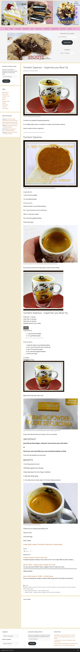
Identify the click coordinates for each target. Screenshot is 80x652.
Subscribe (67, 42)
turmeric (43, 587)
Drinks (26, 585)
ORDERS (11, 28)
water (31, 589)
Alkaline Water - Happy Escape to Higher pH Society (39, 565)
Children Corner (39, 28)
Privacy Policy (63, 28)
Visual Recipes (18, 28)
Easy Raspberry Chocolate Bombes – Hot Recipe (64, 635)
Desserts (4, 97)
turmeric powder (71, 587)
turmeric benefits (51, 587)
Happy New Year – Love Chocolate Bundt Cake (64, 645)
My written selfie (55, 28)
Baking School (25, 28)
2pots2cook (4, 122)
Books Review (46, 28)
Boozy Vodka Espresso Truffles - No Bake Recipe (38, 576)
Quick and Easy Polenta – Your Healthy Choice (37, 590)
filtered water (28, 587)
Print (26, 328)
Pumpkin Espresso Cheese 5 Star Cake (35, 557)
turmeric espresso (61, 587)
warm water (26, 589)
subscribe (70, 28)
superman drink (36, 587)
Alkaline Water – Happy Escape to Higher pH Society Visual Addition (42, 592)
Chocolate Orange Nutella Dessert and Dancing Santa (66, 643)
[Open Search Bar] (74, 28)
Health (32, 28)
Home (6, 28)
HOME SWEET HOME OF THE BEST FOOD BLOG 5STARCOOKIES (42, 544)
